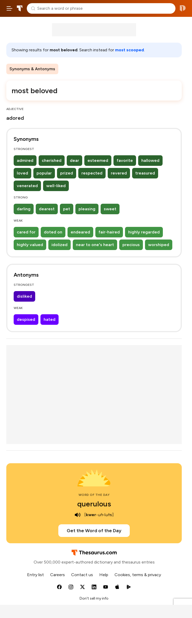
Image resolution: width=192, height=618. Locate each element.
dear (74, 160)
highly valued (30, 244)
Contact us (82, 574)
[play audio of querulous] (77, 515)
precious (131, 244)
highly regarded (144, 232)
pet (66, 208)
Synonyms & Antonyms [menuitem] (32, 68)
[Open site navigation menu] (9, 8)
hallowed (150, 160)
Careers (57, 574)
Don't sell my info (94, 598)
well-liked (56, 185)
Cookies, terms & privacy (138, 574)
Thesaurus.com (20, 8)
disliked (24, 296)
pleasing (87, 208)
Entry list (35, 574)
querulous (94, 503)
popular (44, 173)
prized (66, 173)
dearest (47, 208)
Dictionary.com (183, 8)
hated (49, 319)
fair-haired (109, 232)
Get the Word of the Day (94, 531)
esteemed (97, 160)
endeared (80, 232)
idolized (59, 244)
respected (91, 173)
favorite (125, 160)
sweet (110, 208)
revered (119, 173)
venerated (27, 185)
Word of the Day (94, 495)
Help (103, 574)
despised (26, 319)
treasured (145, 173)
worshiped (158, 244)
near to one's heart (95, 244)
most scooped (129, 49)
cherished (51, 160)
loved (22, 173)
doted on (53, 232)
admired (25, 160)
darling (23, 208)
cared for (26, 232)
